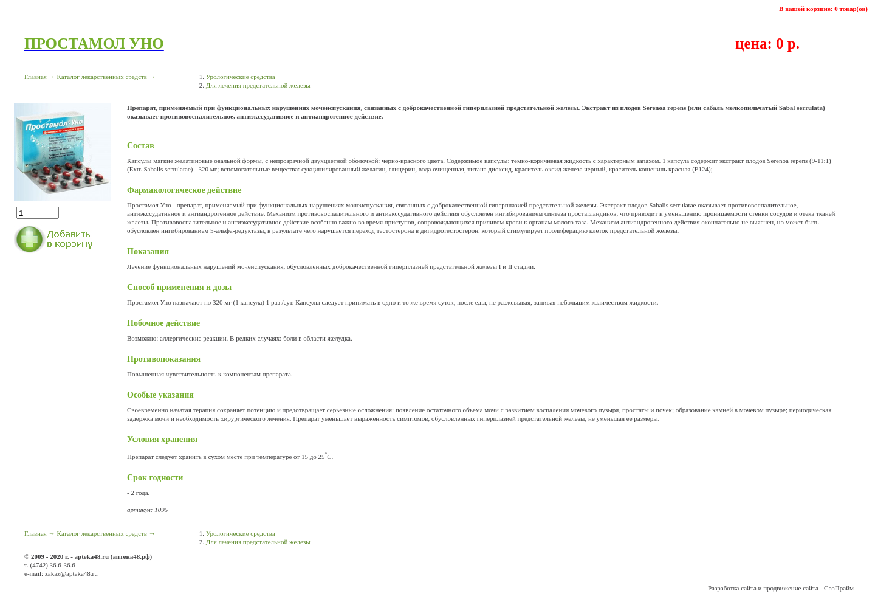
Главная (35, 76)
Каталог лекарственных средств (102, 76)
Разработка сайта (732, 588)
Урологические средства (240, 76)
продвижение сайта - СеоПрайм (808, 588)
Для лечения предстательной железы (258, 85)
